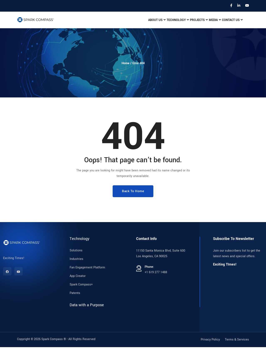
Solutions (76, 257)
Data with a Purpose (87, 312)
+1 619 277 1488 (156, 279)
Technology (169, 23)
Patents (75, 300)
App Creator (78, 283)
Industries (76, 266)
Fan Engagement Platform (87, 274)
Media (210, 23)
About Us (146, 23)
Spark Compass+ (81, 291)
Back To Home (133, 198)
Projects (191, 23)
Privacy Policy (210, 346)
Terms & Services (237, 346)
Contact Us (230, 23)
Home (125, 70)
